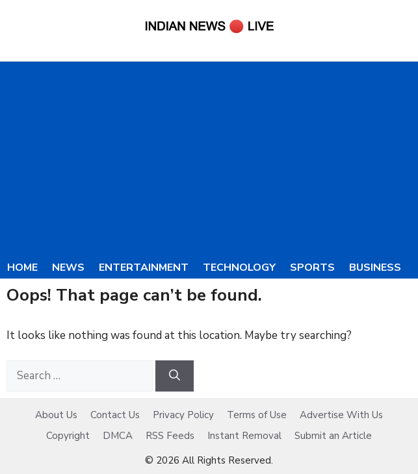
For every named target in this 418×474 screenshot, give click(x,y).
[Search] (174, 376)
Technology (239, 267)
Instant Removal (244, 435)
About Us (56, 414)
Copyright (68, 435)
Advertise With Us (341, 414)
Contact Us (115, 414)
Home (22, 267)
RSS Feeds (170, 435)
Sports (312, 267)
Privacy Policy (183, 414)
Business (375, 267)
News (68, 267)
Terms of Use (257, 414)
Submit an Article (333, 435)
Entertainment (144, 267)
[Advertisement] (209, 159)
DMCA (118, 435)
